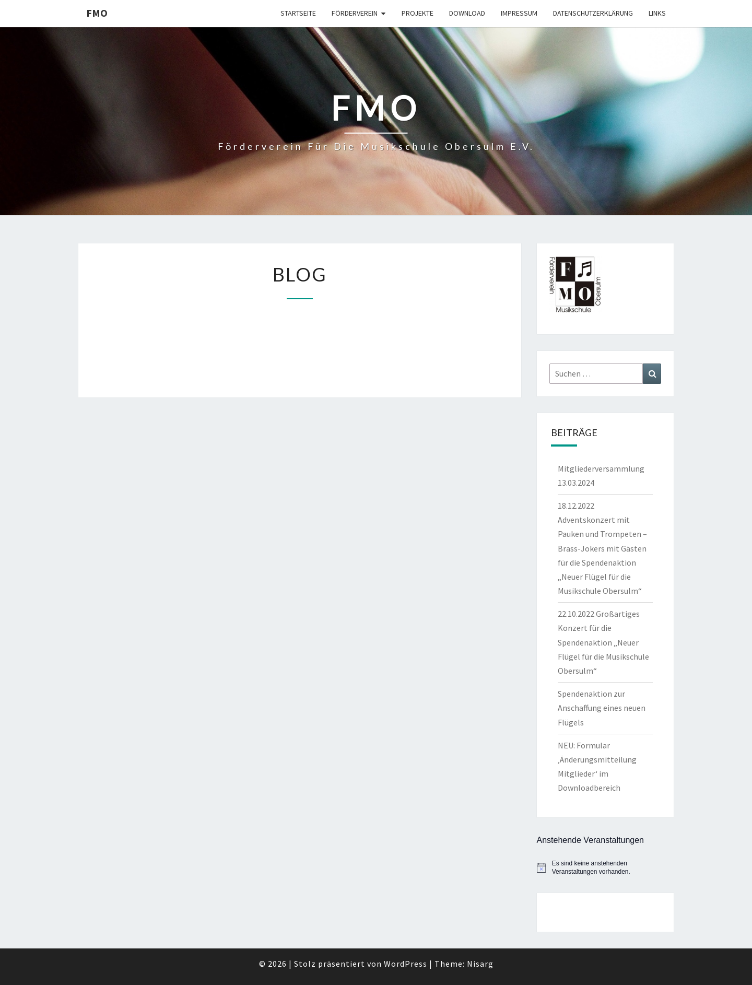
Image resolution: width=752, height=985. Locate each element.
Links (657, 13)
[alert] (605, 867)
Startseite (298, 13)
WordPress (405, 963)
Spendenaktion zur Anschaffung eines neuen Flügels (601, 707)
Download (467, 13)
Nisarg (480, 963)
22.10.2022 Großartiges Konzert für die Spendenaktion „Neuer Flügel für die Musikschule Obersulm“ (603, 642)
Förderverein (355, 13)
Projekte (417, 13)
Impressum (519, 13)
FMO (97, 12)
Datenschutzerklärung (593, 13)
